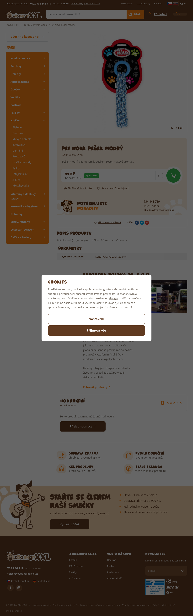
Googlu (113, 298)
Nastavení (96, 319)
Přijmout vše (96, 330)
